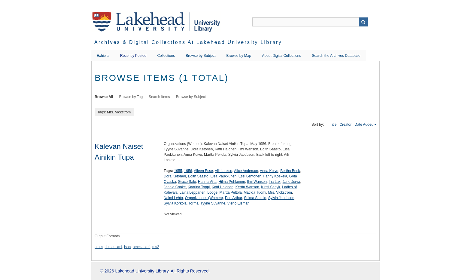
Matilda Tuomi (255, 192)
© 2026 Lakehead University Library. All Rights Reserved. (155, 271)
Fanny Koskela (275, 176)
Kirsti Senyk (270, 187)
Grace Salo (187, 182)
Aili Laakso (223, 171)
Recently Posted (133, 56)
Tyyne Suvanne (212, 203)
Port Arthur (233, 198)
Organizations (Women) (204, 198)
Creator (345, 124)
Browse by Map (238, 56)
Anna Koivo (269, 171)
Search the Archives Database (336, 56)
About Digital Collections (281, 56)
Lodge (212, 192)
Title (333, 124)
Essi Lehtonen (250, 176)
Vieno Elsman (238, 203)
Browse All (104, 97)
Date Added (363, 124)
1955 (178, 171)
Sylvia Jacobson (281, 198)
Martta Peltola (231, 192)
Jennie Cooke (175, 187)
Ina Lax (275, 182)
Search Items (159, 97)
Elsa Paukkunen (223, 176)
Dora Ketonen (175, 176)
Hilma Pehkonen (232, 182)
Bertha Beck (290, 171)
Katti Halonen (222, 187)
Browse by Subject (200, 56)
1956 (188, 171)
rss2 (155, 247)
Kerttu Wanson (247, 187)
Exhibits (103, 56)
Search (363, 21)
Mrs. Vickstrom (280, 192)
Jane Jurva (291, 182)
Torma (193, 203)
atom (99, 247)
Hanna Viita (207, 182)
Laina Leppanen (192, 192)
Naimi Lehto (173, 198)
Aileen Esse (203, 171)
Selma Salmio (255, 198)
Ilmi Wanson (257, 182)
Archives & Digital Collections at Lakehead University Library (188, 42)
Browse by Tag (131, 97)
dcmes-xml (113, 247)
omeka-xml (141, 247)
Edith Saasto (198, 176)
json (127, 247)
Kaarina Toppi (199, 187)
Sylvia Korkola (175, 203)
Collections (166, 56)
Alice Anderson (246, 171)
